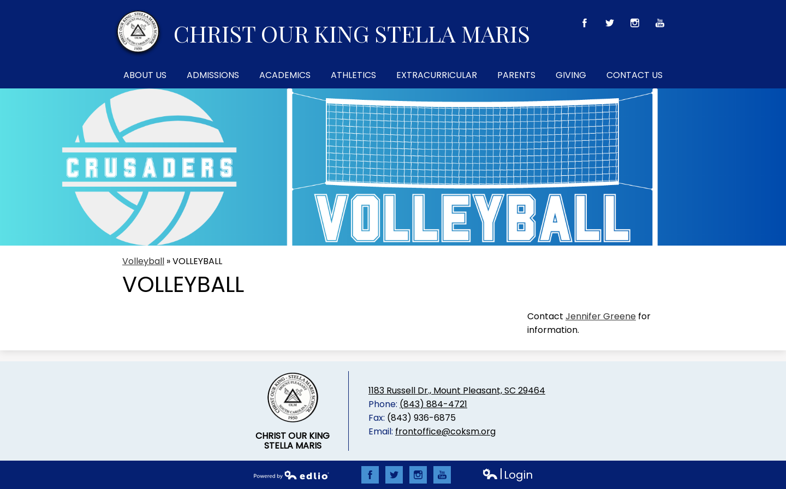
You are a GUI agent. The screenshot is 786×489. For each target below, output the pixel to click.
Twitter (610, 25)
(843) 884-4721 (433, 404)
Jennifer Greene (600, 316)
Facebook (585, 25)
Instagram (635, 25)
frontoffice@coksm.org (445, 431)
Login (507, 475)
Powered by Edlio (291, 474)
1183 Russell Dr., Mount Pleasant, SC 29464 (456, 390)
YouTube (660, 25)
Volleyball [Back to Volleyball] (143, 261)
